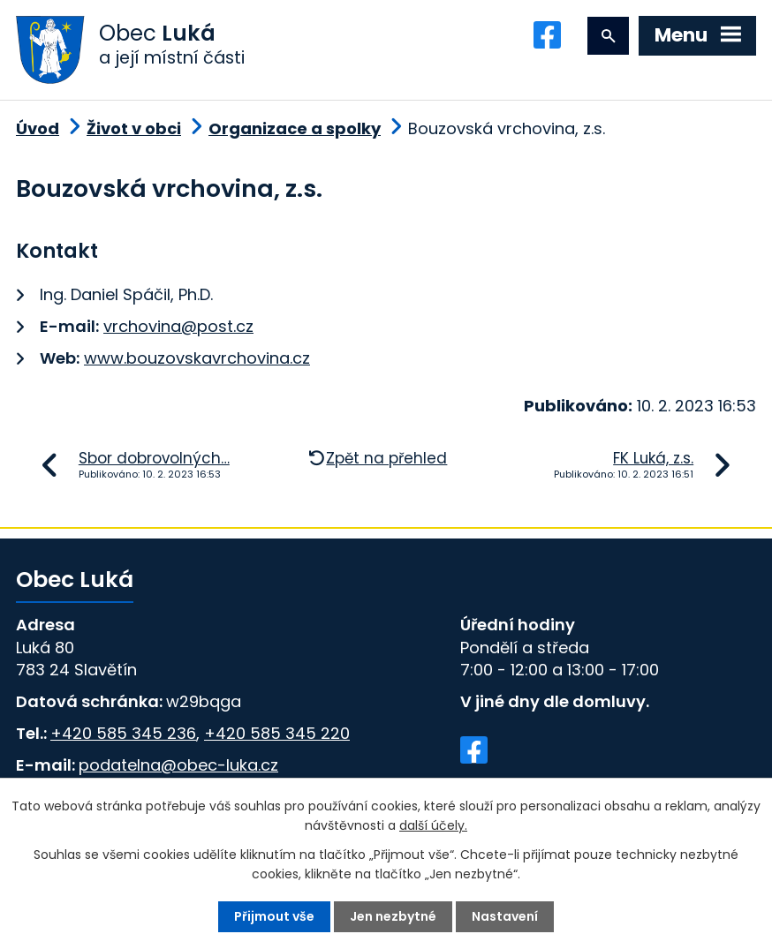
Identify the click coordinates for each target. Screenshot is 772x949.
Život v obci (134, 128)
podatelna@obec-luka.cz (178, 765)
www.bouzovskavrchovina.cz (197, 358)
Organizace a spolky (294, 128)
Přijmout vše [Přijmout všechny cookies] (274, 916)
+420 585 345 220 (277, 733)
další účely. (433, 825)
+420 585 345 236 (123, 733)
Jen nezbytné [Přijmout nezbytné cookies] (393, 916)
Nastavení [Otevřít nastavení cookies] (505, 916)
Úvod (37, 128)
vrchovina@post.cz (178, 326)
